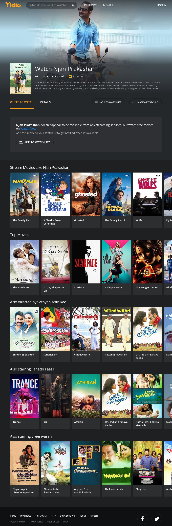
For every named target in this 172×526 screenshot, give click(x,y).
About (83, 516)
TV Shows (90, 5)
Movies (108, 5)
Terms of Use (52, 521)
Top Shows (25, 516)
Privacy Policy (36, 521)
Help (53, 516)
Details (45, 102)
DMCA (65, 521)
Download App (67, 516)
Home (13, 516)
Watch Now (28, 128)
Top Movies (41, 516)
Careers (94, 516)
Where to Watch (22, 102)
